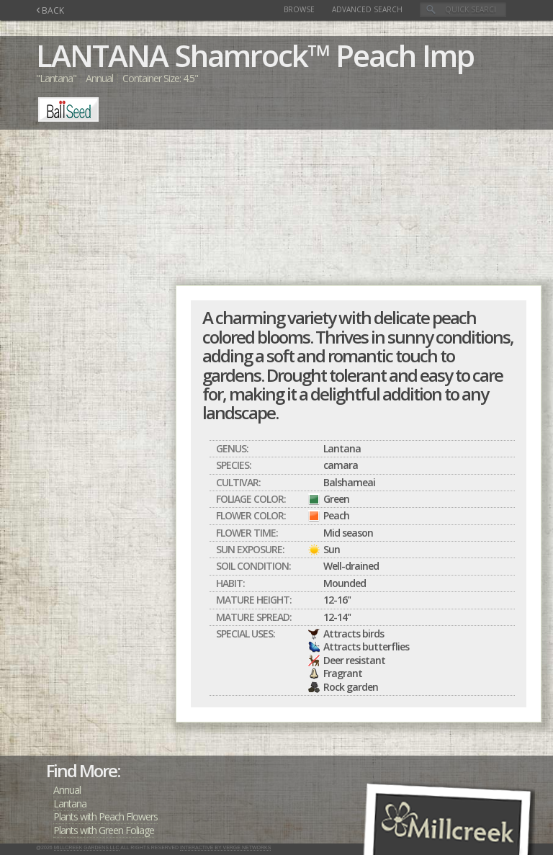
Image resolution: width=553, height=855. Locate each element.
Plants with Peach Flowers (105, 816)
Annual (67, 790)
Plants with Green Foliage (103, 830)
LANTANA (102, 55)
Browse (299, 9)
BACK (50, 10)
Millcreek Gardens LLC (87, 847)
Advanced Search (367, 9)
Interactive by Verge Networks (225, 847)
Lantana (69, 803)
